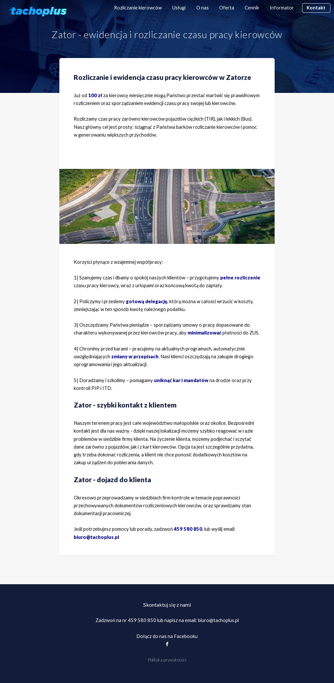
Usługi (179, 7)
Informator (282, 7)
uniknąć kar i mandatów (181, 380)
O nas (202, 7)
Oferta (226, 7)
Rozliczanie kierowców (138, 7)
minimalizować (204, 332)
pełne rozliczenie (240, 277)
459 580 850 (142, 620)
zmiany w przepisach (135, 356)
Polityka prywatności (167, 659)
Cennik (252, 7)
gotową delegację (146, 301)
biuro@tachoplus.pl (96, 537)
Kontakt (316, 7)
